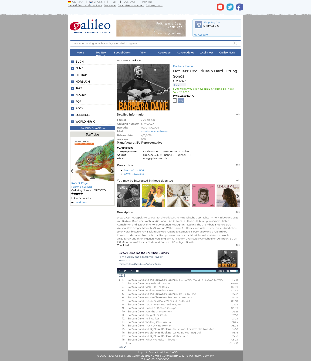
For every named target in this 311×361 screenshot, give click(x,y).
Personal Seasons (81, 186)
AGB (175, 352)
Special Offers (122, 52)
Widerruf (165, 352)
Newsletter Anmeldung (92, 127)
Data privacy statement (131, 5)
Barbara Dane (183, 66)
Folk (139, 60)
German (75, 1)
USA (133, 60)
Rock (79, 108)
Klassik (81, 94)
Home (80, 52)
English (97, 1)
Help (114, 1)
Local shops (206, 52)
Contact (129, 1)
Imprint (147, 1)
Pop (78, 101)
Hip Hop (81, 74)
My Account (201, 34)
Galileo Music (227, 52)
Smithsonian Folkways (154, 131)
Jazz (79, 88)
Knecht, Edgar (79, 183)
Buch (80, 61)
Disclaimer (110, 5)
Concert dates (185, 52)
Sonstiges (83, 114)
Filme (79, 68)
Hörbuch (83, 81)
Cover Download (134, 173)
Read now (81, 202)
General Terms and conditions (85, 5)
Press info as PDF (134, 170)
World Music (85, 121)
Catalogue (164, 52)
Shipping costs (154, 5)
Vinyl (143, 52)
